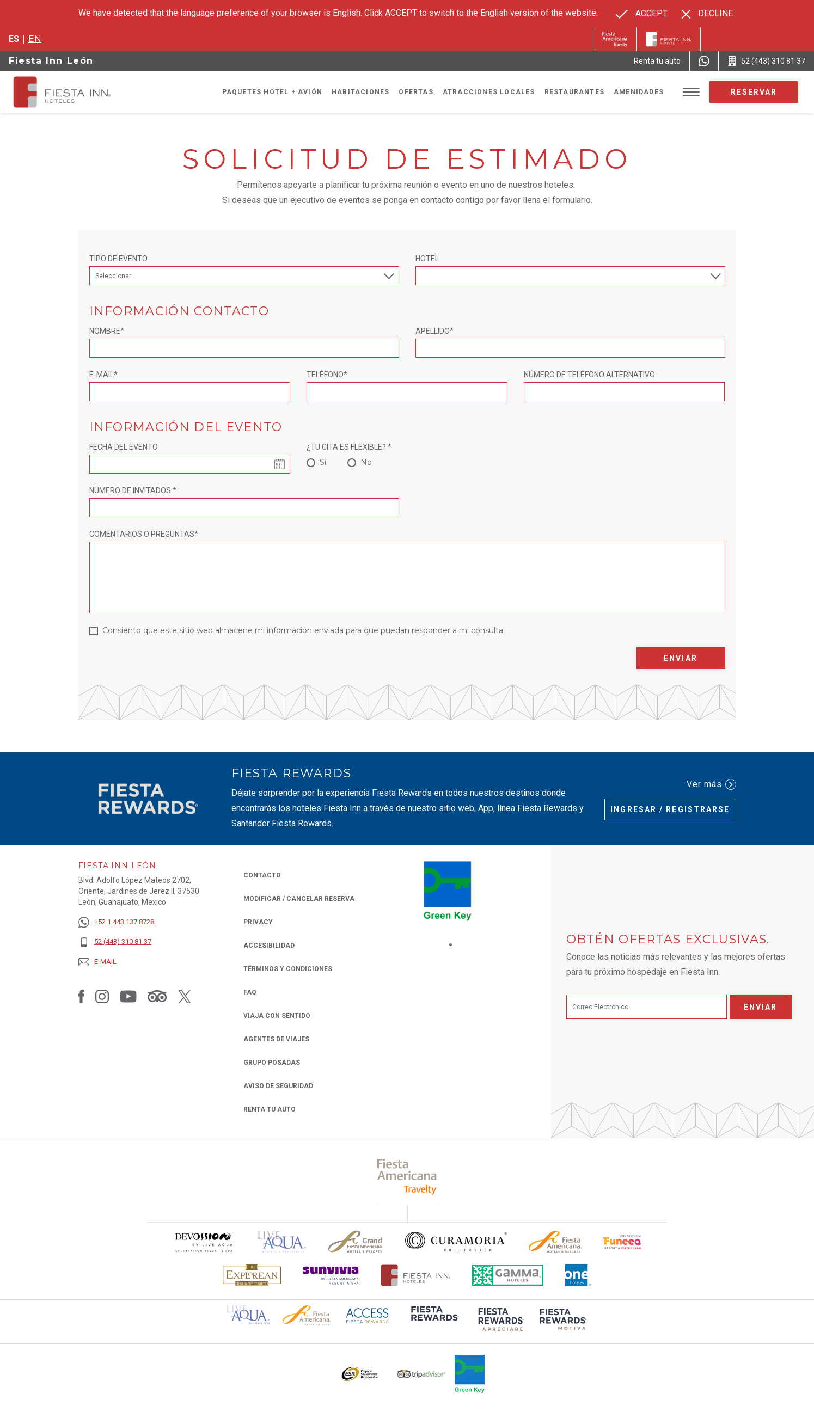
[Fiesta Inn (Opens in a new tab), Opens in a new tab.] (614, 39)
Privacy (258, 921)
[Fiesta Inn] (668, 39)
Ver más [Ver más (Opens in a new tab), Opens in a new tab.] (711, 784)
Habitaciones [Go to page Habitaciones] (360, 92)
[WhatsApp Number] (704, 61)
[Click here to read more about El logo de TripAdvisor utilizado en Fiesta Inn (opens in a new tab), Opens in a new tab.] (421, 1374)
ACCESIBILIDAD (269, 945)
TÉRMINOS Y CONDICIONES (287, 969)
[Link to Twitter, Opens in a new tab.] (184, 996)
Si (323, 462)
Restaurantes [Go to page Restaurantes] (574, 92)
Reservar (754, 92)
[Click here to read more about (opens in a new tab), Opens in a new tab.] (407, 1176)
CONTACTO (262, 875)
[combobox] (570, 275)
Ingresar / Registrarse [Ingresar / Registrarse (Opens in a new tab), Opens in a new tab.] (670, 809)
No (366, 462)
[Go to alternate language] (642, 13)
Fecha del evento (123, 447)
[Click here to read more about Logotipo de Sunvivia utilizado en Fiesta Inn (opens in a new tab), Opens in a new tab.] (331, 1275)
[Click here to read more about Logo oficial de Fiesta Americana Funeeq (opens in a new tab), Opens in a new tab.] (623, 1242)
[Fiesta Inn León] (72, 92)
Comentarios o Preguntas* (143, 534)
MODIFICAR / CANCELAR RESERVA (298, 899)
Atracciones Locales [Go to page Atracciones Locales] (489, 92)
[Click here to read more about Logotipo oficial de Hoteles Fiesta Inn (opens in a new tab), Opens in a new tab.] (415, 1275)
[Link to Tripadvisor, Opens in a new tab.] (157, 996)
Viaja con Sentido (276, 1016)
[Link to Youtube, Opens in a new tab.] (128, 996)
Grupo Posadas (271, 1062)
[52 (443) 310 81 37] (116, 942)
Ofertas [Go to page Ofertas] (416, 92)
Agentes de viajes (276, 1039)
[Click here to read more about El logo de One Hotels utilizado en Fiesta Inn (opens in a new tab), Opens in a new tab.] (578, 1275)
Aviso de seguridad (278, 1086)
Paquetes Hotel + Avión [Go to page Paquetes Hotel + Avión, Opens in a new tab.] (272, 92)
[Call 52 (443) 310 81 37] (766, 61)
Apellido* (434, 331)
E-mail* (103, 374)
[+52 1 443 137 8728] (116, 922)
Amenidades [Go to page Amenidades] (639, 92)
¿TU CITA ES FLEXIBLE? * (349, 447)
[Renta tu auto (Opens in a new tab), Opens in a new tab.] (657, 61)
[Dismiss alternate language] (707, 13)
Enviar (680, 658)
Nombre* (106, 331)
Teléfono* (327, 374)
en (34, 39)
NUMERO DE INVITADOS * (132, 490)
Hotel (427, 258)
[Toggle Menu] (691, 92)
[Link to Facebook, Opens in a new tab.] (81, 996)
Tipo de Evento (118, 258)
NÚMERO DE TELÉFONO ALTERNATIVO (589, 374)
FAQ (249, 992)
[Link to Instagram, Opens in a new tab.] (102, 996)
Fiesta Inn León (51, 61)
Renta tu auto (269, 1108)
